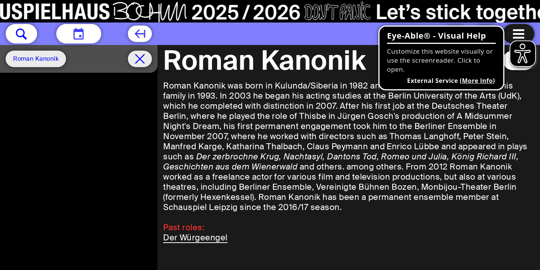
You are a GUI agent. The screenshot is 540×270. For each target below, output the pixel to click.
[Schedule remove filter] (140, 59)
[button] (21, 34)
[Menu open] (518, 34)
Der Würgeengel (195, 237)
